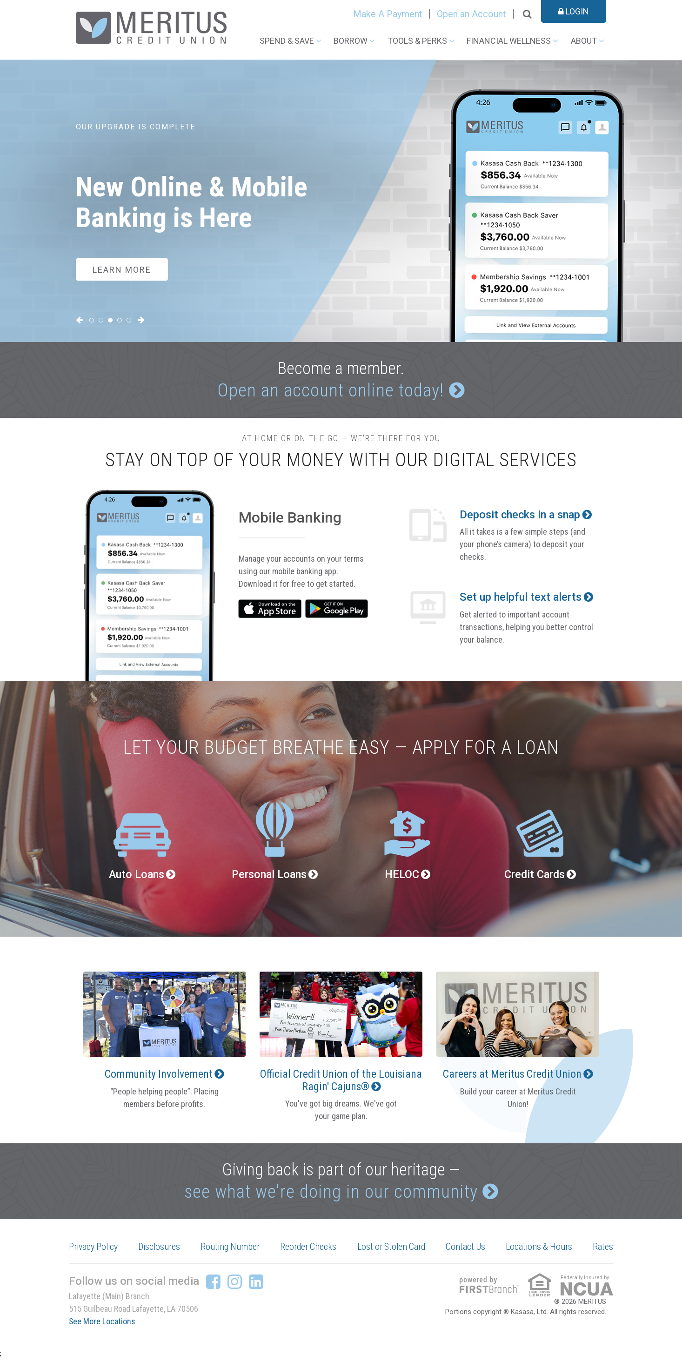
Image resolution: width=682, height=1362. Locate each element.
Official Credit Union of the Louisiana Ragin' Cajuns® (339, 1081)
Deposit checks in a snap (522, 516)
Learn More (122, 269)
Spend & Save (287, 41)
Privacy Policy (94, 1250)
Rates (603, 1250)
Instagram (234, 1284)
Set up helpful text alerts (521, 599)
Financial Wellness (509, 41)
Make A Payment (387, 14)
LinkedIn (256, 1284)
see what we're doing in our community (330, 1194)
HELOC (401, 876)
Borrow (351, 41)
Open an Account (471, 14)
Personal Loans (269, 876)
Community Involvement (158, 1075)
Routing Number (231, 1250)
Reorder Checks (309, 1250)
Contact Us (467, 1250)
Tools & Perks (417, 41)
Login (573, 11)
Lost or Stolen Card (392, 1250)
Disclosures (160, 1250)
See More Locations (102, 1324)
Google (337, 610)
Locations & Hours (539, 1250)
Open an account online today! (330, 391)
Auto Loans (136, 876)
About (584, 41)
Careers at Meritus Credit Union (512, 1075)
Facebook (213, 1284)
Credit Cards (534, 876)
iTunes (270, 610)
